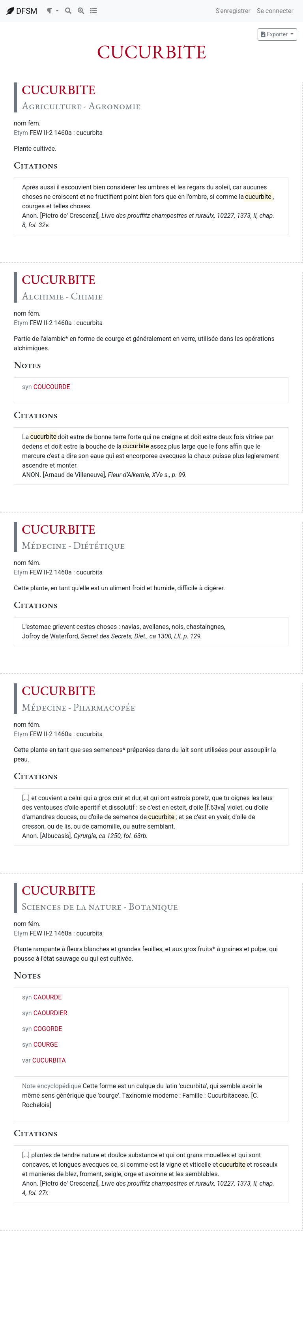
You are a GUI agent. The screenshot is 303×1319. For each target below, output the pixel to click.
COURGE (46, 1044)
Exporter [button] (275, 34)
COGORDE (48, 1029)
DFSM (21, 11)
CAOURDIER (50, 1013)
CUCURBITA (49, 1060)
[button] (52, 11)
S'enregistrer (232, 11)
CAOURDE (48, 997)
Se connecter (275, 11)
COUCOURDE (52, 387)
